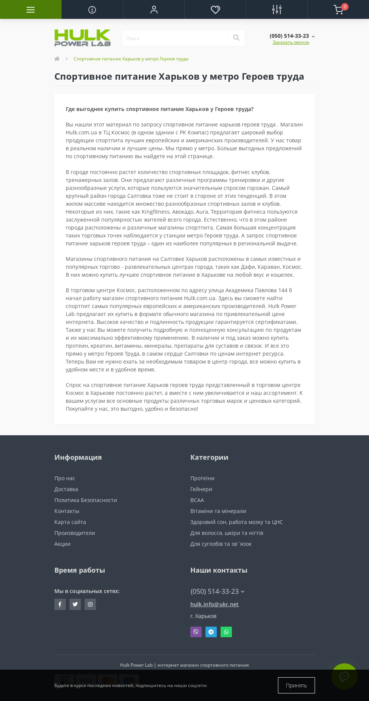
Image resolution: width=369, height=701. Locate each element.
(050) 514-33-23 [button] (217, 591)
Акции (62, 543)
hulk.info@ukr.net (214, 604)
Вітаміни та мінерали (218, 511)
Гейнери (201, 489)
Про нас (64, 478)
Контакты (66, 511)
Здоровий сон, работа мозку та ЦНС (236, 521)
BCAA (197, 500)
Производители (74, 532)
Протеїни (202, 478)
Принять (296, 685)
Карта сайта (70, 521)
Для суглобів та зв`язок (221, 543)
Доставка (66, 489)
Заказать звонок (291, 42)
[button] (154, 9)
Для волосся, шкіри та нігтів (226, 532)
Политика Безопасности (85, 500)
